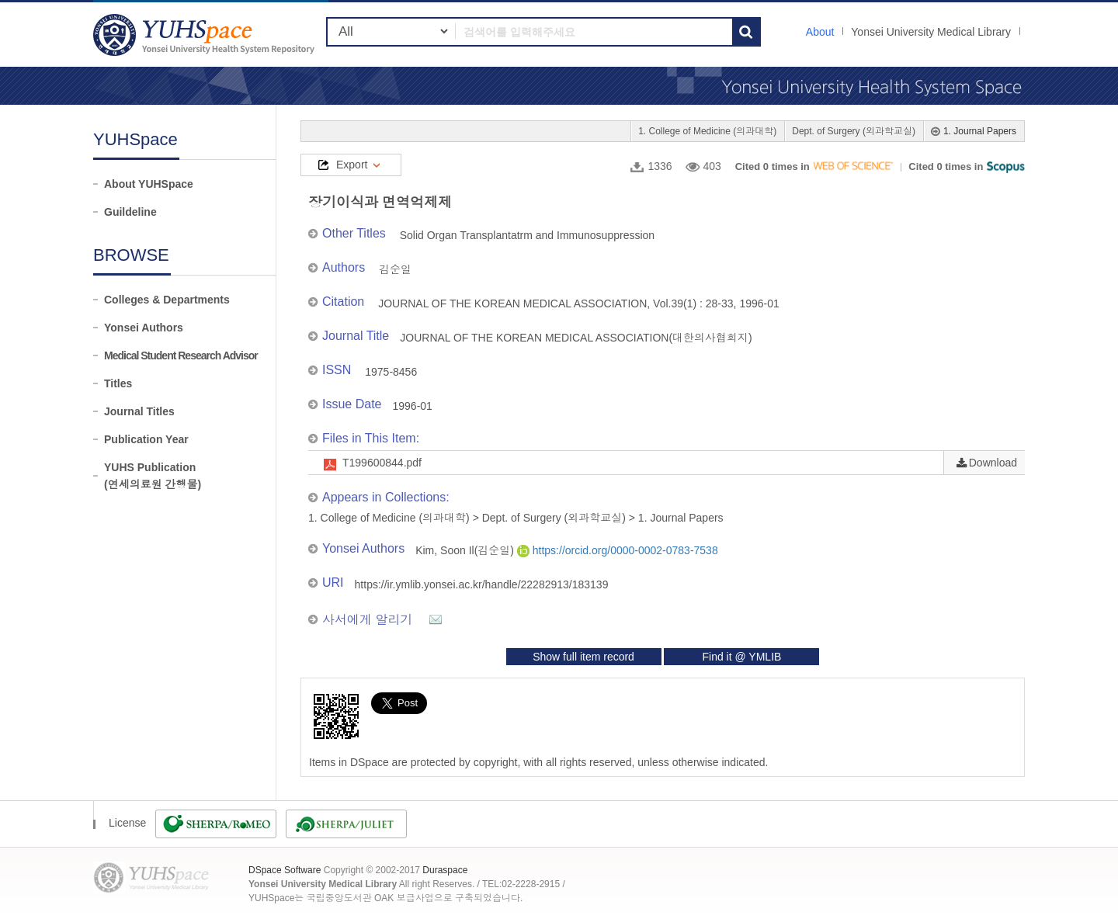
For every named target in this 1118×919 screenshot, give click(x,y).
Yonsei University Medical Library (931, 32)
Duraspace (444, 870)
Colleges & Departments (167, 299)
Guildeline (130, 212)
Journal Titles (139, 411)
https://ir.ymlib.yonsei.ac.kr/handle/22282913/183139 (482, 584)
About (820, 32)
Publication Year (146, 439)
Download (993, 462)
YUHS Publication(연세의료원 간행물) (152, 476)
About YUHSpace (148, 184)
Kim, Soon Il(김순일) (466, 550)
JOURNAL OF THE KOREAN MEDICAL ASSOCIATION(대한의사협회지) (576, 337)
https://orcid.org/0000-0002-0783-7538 (617, 550)
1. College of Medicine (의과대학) (707, 131)
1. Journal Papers (979, 131)
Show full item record (583, 656)
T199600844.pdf (382, 462)
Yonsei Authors (143, 327)
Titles (118, 383)
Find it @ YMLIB (741, 656)
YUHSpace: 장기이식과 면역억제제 (205, 34)
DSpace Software (284, 870)
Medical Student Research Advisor (181, 355)
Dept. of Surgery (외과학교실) (853, 131)
